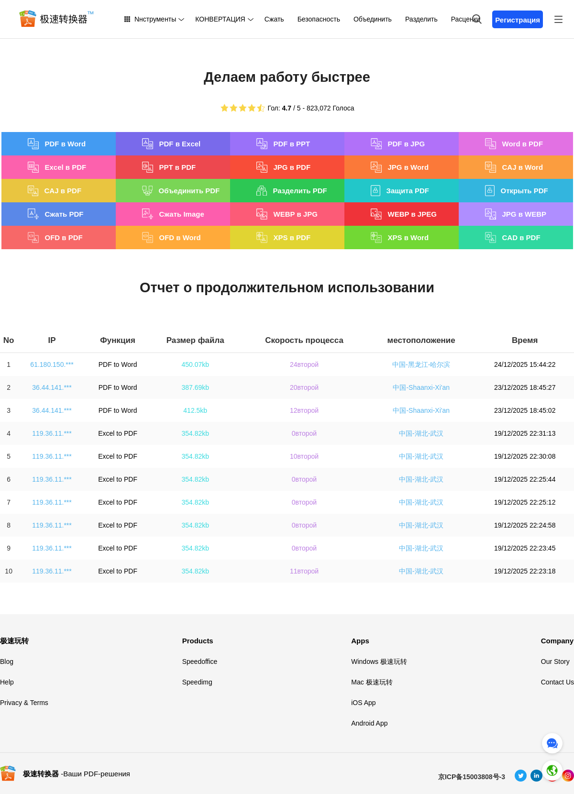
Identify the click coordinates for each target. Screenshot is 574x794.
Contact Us (557, 682)
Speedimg (197, 682)
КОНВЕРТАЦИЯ (220, 19)
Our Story (555, 661)
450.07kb (195, 364)
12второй (304, 410)
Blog (6, 661)
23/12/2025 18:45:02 (524, 410)
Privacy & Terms (24, 702)
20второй (304, 387)
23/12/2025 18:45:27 (524, 387)
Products (197, 641)
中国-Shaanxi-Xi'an (421, 387)
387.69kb (195, 387)
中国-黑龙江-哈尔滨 (421, 364)
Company (557, 641)
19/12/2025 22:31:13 (524, 433)
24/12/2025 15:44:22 (524, 364)
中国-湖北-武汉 (421, 433)
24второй (304, 364)
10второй (304, 456)
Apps (360, 641)
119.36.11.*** (52, 433)
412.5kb (195, 410)
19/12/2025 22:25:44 (524, 479)
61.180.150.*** (51, 364)
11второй (304, 571)
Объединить (372, 19)
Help (7, 682)
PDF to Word (118, 364)
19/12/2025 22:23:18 (524, 571)
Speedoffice (200, 661)
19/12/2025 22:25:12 (524, 502)
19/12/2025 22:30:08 (524, 456)
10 (8, 571)
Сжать (274, 19)
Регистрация (517, 20)
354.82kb (195, 433)
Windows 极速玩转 (379, 661)
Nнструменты (155, 19)
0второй (304, 433)
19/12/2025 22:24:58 (524, 525)
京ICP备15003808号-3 (471, 777)
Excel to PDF (117, 433)
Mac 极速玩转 (371, 682)
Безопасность (319, 19)
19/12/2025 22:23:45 (524, 548)
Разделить (421, 19)
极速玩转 (14, 641)
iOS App (363, 702)
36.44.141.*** (52, 387)
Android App (369, 723)
